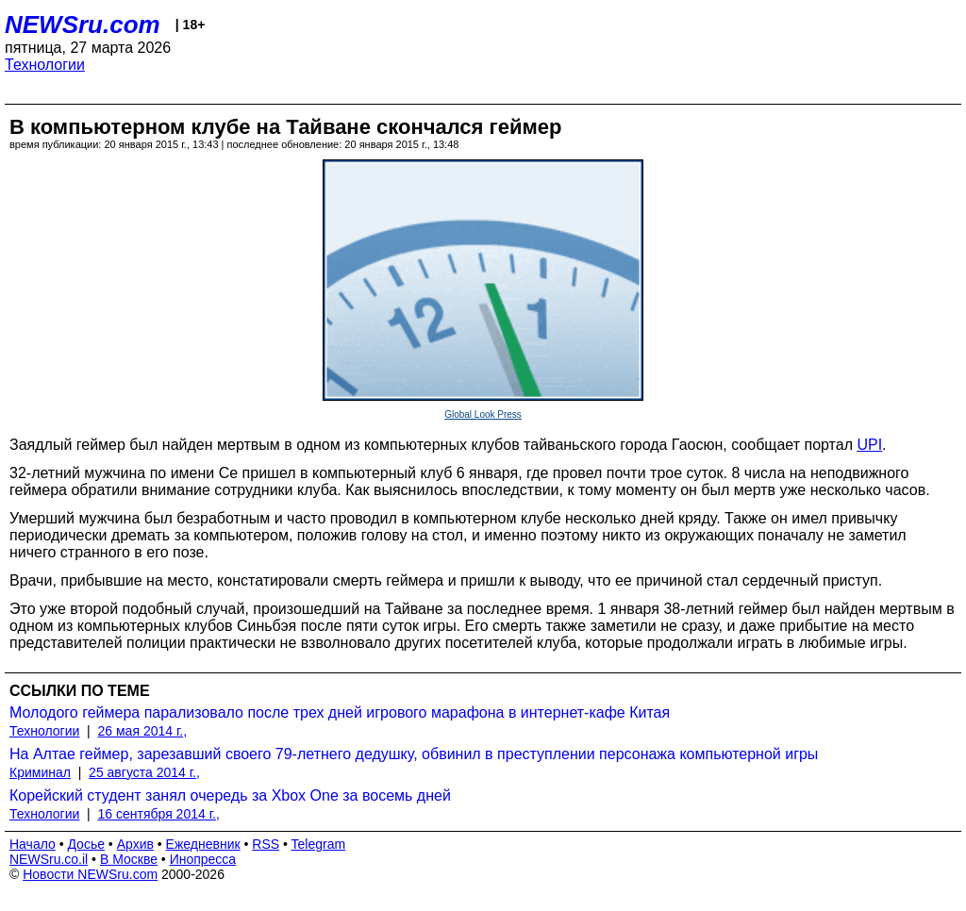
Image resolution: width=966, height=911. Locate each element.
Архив (135, 844)
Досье (86, 844)
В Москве (129, 859)
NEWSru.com (82, 24)
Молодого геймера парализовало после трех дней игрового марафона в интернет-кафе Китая (339, 712)
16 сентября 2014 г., (159, 813)
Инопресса (203, 859)
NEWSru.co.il (48, 859)
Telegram (318, 844)
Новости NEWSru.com (90, 874)
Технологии (45, 65)
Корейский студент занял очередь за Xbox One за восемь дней (230, 795)
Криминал (40, 772)
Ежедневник (203, 844)
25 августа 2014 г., (144, 772)
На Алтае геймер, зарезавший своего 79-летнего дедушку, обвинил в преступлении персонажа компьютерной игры (413, 754)
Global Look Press (483, 414)
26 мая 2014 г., (143, 730)
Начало (32, 844)
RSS (265, 844)
